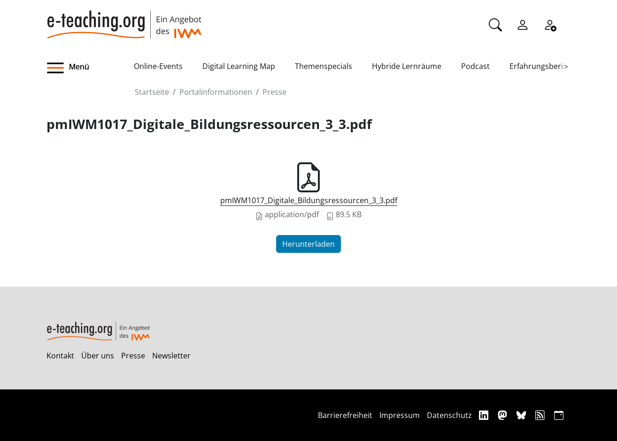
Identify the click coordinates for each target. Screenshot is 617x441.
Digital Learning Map (238, 66)
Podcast (475, 66)
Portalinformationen (215, 92)
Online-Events (158, 66)
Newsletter (171, 355)
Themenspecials (323, 66)
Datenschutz (449, 415)
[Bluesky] (522, 415)
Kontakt (60, 355)
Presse (274, 92)
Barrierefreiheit (345, 415)
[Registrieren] (549, 24)
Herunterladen (308, 244)
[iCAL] (558, 415)
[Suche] (495, 24)
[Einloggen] (522, 24)
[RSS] (541, 415)
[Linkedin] (485, 415)
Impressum (399, 415)
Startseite (152, 92)
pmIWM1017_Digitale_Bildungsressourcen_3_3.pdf (308, 200)
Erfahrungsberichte (543, 66)
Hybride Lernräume (406, 66)
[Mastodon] (503, 415)
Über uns (97, 355)
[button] (90, 68)
